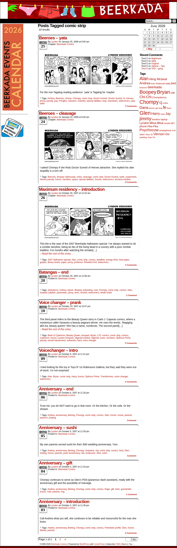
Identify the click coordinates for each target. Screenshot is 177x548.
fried (121, 450)
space (75, 179)
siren (76, 292)
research (72, 101)
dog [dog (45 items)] (160, 108)
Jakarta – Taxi (158, 66)
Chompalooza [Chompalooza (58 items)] (159, 97)
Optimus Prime (123, 338)
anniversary (61, 415)
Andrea (51, 98)
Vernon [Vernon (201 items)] (158, 134)
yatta (42, 103)
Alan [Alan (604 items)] (144, 78)
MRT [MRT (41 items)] (173, 123)
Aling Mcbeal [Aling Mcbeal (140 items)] (158, 79)
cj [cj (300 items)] (160, 102)
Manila (43, 530)
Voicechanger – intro (58, 350)
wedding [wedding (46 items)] (143, 137)
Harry (74, 376)
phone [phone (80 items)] (143, 126)
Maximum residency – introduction (72, 189)
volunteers (113, 101)
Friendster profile (113, 528)
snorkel (83, 292)
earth (122, 177)
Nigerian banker (82, 338)
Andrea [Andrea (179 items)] (145, 83)
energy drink (112, 259)
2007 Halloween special (59, 259)
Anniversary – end (56, 388)
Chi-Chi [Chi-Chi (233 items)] (146, 97)
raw (82, 453)
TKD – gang (157, 68)
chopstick (89, 450)
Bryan (93, 335)
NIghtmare (156, 58)
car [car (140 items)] (173, 92)
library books (54, 262)
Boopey (78, 290)
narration (66, 179)
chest (79, 177)
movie (120, 415)
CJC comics (103, 335)
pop (56, 101)
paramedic (62, 292)
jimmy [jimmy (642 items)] (145, 118)
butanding (88, 290)
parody (50, 101)
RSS (118, 544)
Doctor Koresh (111, 177)
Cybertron (44, 338)
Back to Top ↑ (128, 544)
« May (149, 49)
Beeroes (60, 98)
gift (112, 489)
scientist (81, 101)
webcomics (124, 101)
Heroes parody (47, 179)
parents (128, 415)
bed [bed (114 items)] (173, 83)
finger (107, 489)
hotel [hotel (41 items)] (162, 114)
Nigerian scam (98, 338)
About (16, 20)
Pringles (63, 101)
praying (52, 417)
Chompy (77, 98)
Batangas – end (53, 272)
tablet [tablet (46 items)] (142, 134)
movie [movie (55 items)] (167, 123)
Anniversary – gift (55, 462)
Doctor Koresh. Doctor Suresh (107, 98)
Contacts (41, 20)
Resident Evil (90, 262)
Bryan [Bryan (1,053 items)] (163, 92)
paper (64, 262)
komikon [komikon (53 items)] (156, 119)
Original (155, 63)
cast (96, 290)
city (96, 450)
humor (58, 179)
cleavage (87, 177)
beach (71, 290)
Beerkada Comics (88, 10)
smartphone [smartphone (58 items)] (165, 130)
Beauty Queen (73, 335)
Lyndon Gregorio (66, 338)
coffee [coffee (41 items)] (165, 103)
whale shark (106, 292)
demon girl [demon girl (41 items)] (153, 108)
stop (104, 101)
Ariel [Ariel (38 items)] (153, 83)
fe (124, 98)
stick (98, 453)
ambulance (53, 290)
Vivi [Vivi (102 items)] (167, 134)
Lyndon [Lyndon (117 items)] (144, 123)
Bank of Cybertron (56, 335)
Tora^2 (144, 68)
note (49, 491)
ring (63, 491)
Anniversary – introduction (64, 501)
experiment (131, 177)
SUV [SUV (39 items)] (174, 130)
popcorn (44, 417)
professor (78, 262)
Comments (131, 106)
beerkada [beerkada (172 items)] (155, 87)
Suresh (98, 179)
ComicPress (99, 544)
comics (92, 259)
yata (133, 101)
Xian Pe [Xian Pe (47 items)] (151, 137)
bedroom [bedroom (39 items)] (143, 87)
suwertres (71, 340)
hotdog (43, 453)
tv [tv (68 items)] (152, 134)
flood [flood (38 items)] (169, 108)
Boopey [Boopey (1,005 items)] (148, 92)
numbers (110, 338)
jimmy (42, 101)
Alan (74, 259)
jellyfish (52, 292)
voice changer (89, 340)
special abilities (94, 101)
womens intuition (123, 179)
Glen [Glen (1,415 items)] (145, 113)
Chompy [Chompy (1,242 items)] (149, 102)
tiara (80, 340)
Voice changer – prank (60, 302)
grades (43, 262)
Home (5, 20)
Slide (153, 61)
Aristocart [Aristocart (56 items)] (160, 83)
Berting (71, 415)
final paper (124, 259)
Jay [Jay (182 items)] (168, 114)
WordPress (84, 544)
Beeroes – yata (53, 37)
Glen (129, 290)
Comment (131, 295)
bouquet (85, 335)
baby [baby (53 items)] (168, 83)
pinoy (70, 262)
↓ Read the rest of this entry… (56, 253)
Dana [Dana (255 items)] (144, 107)
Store (27, 20)
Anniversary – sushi (58, 427)
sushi (104, 453)
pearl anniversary (71, 453)
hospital (43, 292)
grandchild (126, 489)
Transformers (107, 376)
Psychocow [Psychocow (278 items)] (149, 130)
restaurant (90, 453)
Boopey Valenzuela (66, 177)
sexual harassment (56, 340)
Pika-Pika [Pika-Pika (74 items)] (152, 126)
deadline (101, 259)
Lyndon (54, 41)
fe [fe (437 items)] (164, 107)
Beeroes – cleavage (57, 113)
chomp (68, 98)
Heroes (129, 98)
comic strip (87, 98)
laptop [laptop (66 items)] (164, 119)
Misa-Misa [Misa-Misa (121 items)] (156, 123)
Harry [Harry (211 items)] (155, 114)
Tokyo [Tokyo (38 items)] (147, 134)
